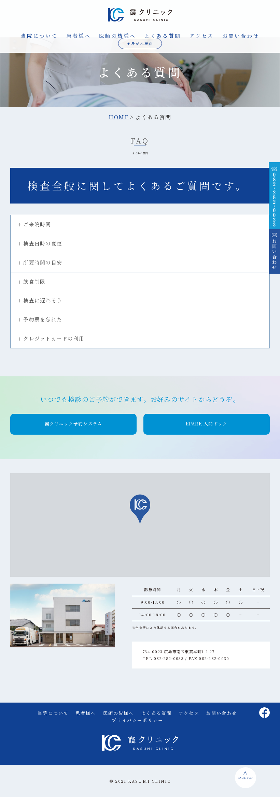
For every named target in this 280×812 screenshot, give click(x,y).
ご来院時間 (37, 239)
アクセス (201, 35)
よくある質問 (162, 35)
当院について (39, 35)
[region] (140, 539)
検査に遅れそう (42, 315)
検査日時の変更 (42, 257)
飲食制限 (34, 296)
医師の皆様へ (117, 35)
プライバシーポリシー (137, 735)
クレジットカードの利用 (53, 353)
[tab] (140, 239)
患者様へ (78, 35)
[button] (73, 438)
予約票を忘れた (42, 333)
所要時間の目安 (42, 277)
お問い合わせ (240, 35)
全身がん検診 (140, 42)
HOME (118, 132)
